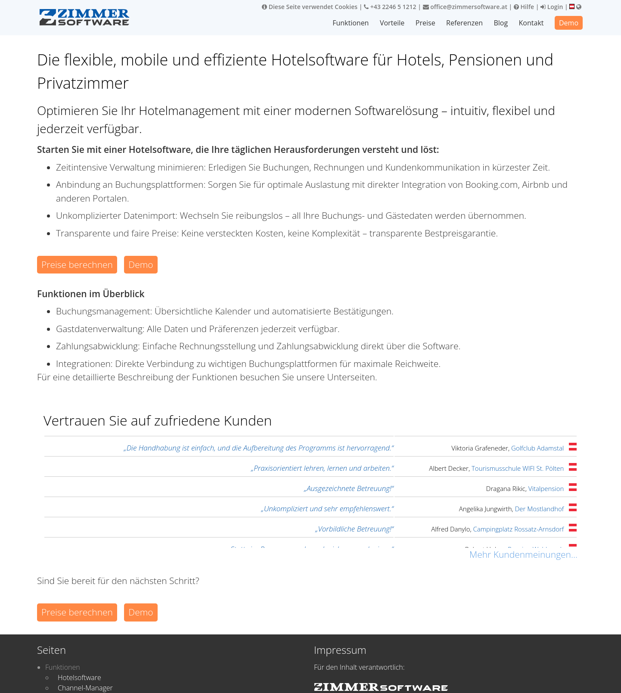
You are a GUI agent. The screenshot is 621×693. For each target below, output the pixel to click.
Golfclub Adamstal (537, 448)
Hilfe (524, 7)
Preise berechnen (77, 264)
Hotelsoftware (79, 677)
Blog (501, 23)
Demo (568, 23)
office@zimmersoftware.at (465, 7)
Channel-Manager (85, 688)
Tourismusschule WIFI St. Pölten (518, 468)
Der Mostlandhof (539, 508)
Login (551, 7)
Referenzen (464, 23)
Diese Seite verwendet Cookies (309, 7)
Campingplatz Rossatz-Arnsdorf (518, 529)
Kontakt (531, 23)
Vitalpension (546, 488)
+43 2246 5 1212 (390, 7)
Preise (425, 23)
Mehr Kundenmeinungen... (523, 554)
